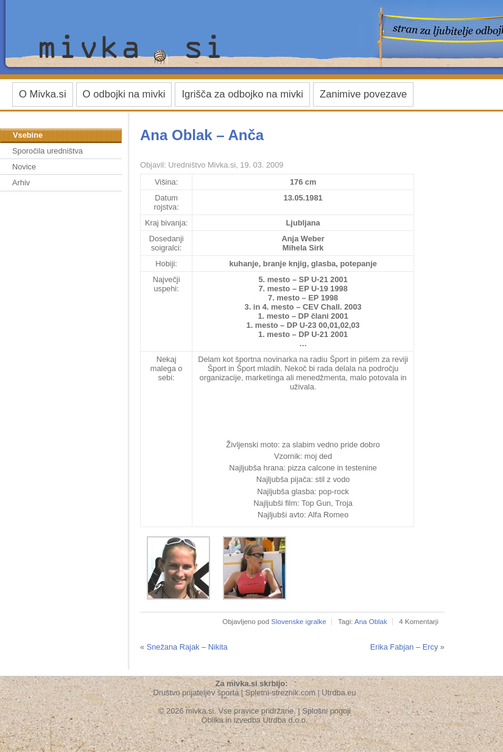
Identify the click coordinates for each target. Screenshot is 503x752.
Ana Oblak (370, 621)
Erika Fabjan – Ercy (404, 646)
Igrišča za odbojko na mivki (242, 94)
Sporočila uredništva (47, 150)
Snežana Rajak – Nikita (187, 646)
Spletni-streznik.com (280, 692)
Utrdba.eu (339, 692)
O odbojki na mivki (124, 94)
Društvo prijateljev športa (196, 692)
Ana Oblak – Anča (202, 135)
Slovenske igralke (298, 621)
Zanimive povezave (363, 94)
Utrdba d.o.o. (285, 720)
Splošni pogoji (326, 710)
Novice (24, 166)
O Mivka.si (42, 94)
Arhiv (21, 182)
